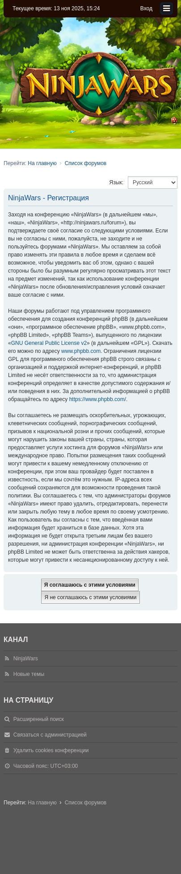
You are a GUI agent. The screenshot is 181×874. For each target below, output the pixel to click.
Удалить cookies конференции (51, 750)
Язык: (116, 182)
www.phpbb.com (81, 351)
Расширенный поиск (38, 719)
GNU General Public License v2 (49, 343)
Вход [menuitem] (146, 8)
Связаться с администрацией (50, 735)
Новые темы (28, 674)
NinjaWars (25, 658)
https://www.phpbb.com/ (97, 399)
